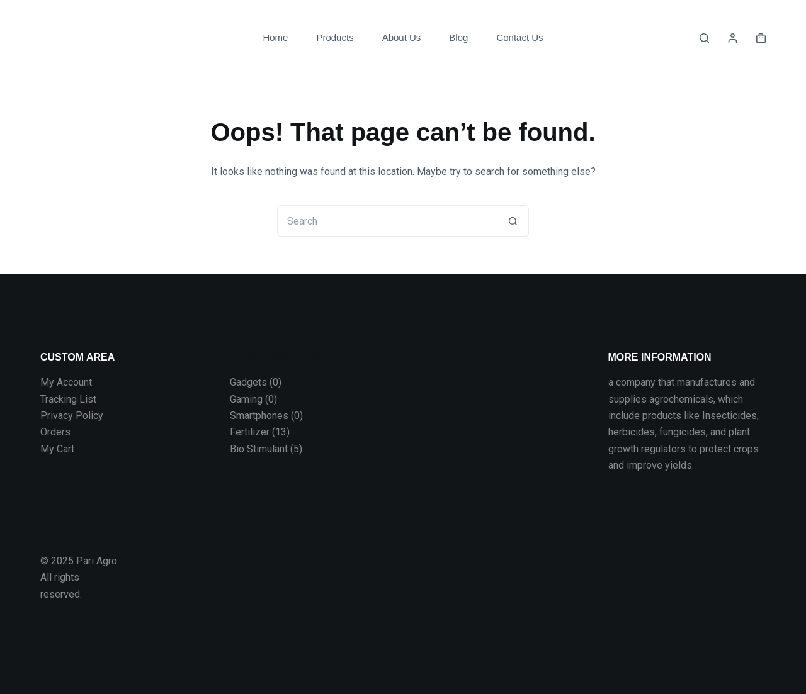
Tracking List (68, 399)
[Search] (704, 38)
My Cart (57, 449)
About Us (401, 37)
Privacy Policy (71, 416)
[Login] (732, 38)
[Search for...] (387, 221)
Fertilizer (250, 432)
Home (275, 37)
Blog (458, 37)
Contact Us (519, 37)
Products (334, 37)
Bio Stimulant (259, 449)
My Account (66, 382)
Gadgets (248, 382)
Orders (55, 432)
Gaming (246, 399)
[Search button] (513, 221)
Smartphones (259, 416)
